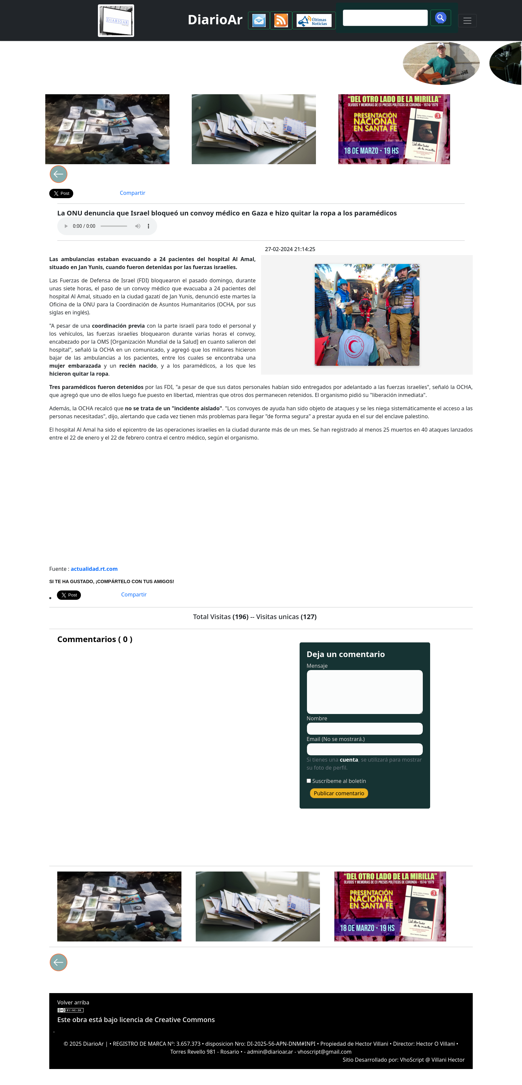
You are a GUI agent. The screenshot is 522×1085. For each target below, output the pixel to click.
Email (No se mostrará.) (336, 739)
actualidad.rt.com (94, 568)
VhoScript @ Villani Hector (432, 1059)
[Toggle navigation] (467, 20)
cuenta (349, 759)
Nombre (317, 718)
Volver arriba (73, 1002)
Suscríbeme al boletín (339, 781)
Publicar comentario (339, 793)
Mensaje (317, 665)
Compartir (132, 192)
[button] (259, 20)
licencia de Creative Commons (167, 1019)
